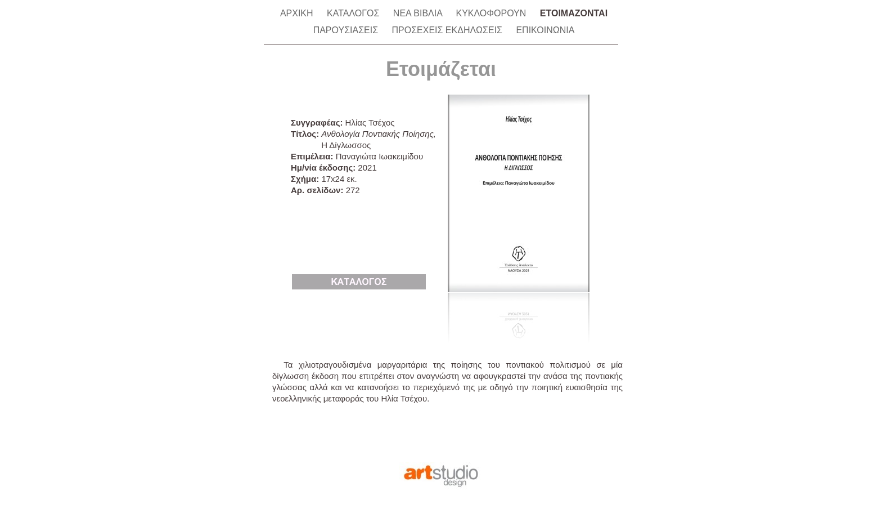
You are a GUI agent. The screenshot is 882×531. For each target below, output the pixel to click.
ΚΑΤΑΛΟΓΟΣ (354, 13)
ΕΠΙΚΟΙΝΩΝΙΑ (545, 30)
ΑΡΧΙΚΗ (298, 13)
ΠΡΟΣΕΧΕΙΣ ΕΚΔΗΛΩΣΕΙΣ (448, 30)
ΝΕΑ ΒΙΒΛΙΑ (419, 13)
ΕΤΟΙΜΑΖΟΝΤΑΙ (574, 13)
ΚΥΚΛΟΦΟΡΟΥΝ (492, 13)
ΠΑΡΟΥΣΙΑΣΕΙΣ (347, 30)
